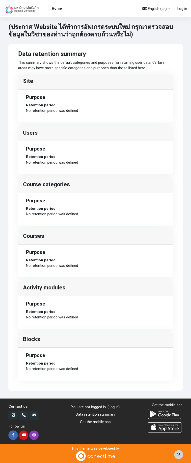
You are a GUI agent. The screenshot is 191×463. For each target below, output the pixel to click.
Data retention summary (95, 414)
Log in (182, 8)
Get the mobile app (95, 422)
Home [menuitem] (57, 8)
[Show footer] (178, 454)
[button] (156, 8)
